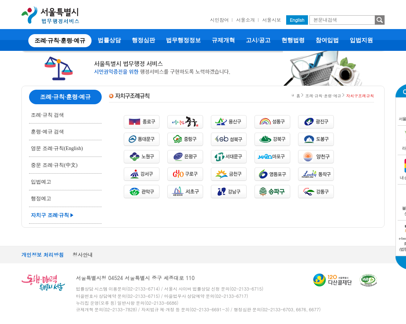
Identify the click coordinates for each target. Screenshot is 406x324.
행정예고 (41, 198)
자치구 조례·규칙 (50, 215)
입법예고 (41, 182)
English (297, 20)
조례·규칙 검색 (47, 115)
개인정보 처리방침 (42, 254)
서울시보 (271, 19)
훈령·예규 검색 (47, 131)
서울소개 (245, 19)
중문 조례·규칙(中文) (54, 165)
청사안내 (83, 254)
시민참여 (219, 19)
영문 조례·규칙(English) (57, 148)
